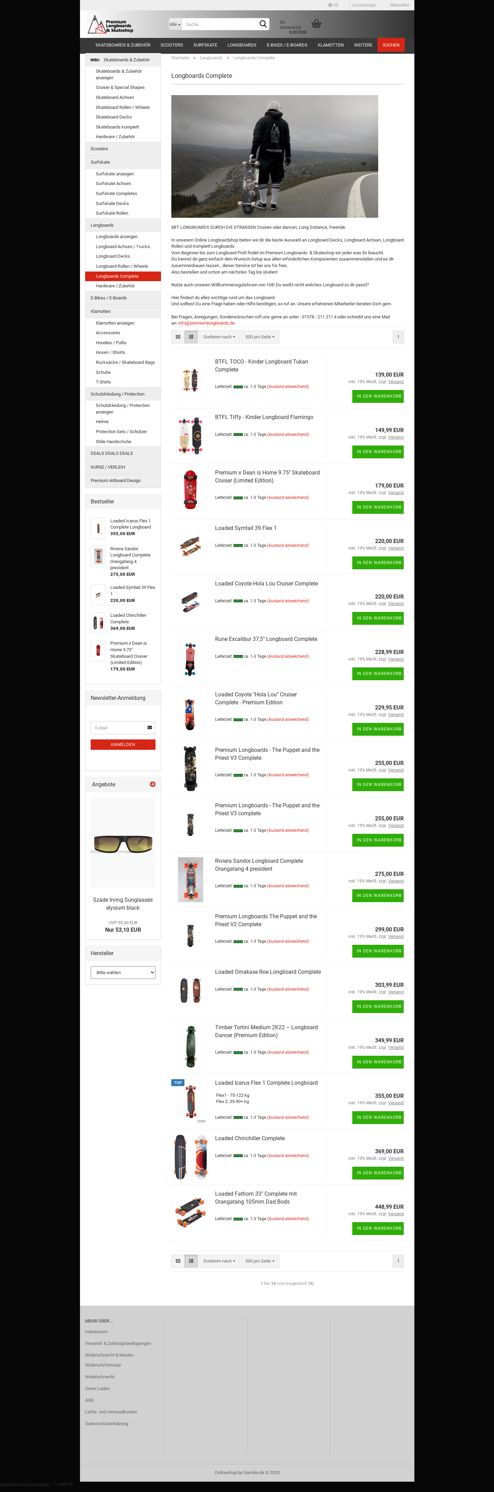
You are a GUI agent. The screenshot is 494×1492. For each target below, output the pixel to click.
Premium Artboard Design (116, 484)
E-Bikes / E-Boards (287, 45)
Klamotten (331, 45)
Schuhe (103, 376)
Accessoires (108, 336)
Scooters (172, 45)
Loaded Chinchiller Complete (250, 1142)
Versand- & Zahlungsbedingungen (118, 1347)
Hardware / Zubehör (115, 140)
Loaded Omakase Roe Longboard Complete (268, 975)
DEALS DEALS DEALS (112, 457)
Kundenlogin (362, 5)
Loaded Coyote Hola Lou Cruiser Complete (266, 587)
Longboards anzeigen (117, 240)
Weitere (363, 45)
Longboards (242, 45)
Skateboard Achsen (115, 101)
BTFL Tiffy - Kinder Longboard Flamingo (264, 421)
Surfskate (205, 45)
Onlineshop (226, 1476)
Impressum (96, 1335)
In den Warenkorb (379, 400)
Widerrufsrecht (99, 1380)
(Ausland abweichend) (288, 390)
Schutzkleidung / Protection (117, 397)
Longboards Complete (117, 280)
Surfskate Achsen (113, 187)
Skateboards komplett (117, 130)
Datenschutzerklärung (106, 1427)
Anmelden (123, 748)
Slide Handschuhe (113, 445)
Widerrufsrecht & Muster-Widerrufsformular (109, 1364)
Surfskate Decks (112, 207)
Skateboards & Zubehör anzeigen (119, 78)
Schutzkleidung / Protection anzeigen (123, 413)
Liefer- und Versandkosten (111, 1415)
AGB (89, 1404)
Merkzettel (398, 5)
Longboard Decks (113, 260)
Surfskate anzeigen (115, 177)
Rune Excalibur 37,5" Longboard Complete (266, 643)
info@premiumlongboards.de (206, 326)
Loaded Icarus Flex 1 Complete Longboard (266, 1086)
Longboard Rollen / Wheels (122, 270)
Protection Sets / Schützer (121, 435)
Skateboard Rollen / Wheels (123, 111)
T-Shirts (103, 385)
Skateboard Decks (114, 120)
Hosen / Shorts (110, 356)
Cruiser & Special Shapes (120, 91)
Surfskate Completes (116, 197)
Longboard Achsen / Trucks (123, 250)
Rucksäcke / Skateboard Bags (125, 366)
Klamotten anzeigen (115, 326)
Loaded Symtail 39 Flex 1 (246, 532)
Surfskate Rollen (112, 216)
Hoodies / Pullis (111, 346)
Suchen (391, 45)
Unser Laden (97, 1392)
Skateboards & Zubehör (122, 45)
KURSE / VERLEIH (108, 470)
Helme (102, 425)
